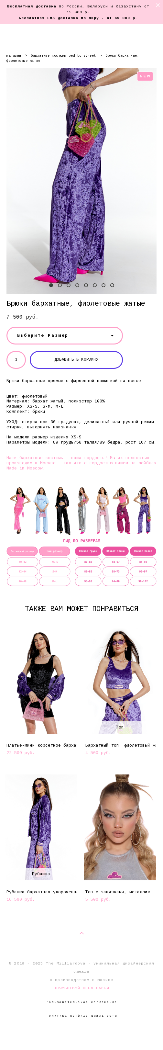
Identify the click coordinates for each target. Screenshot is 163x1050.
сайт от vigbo (81, 1034)
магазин (13, 56)
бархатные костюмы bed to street (63, 56)
